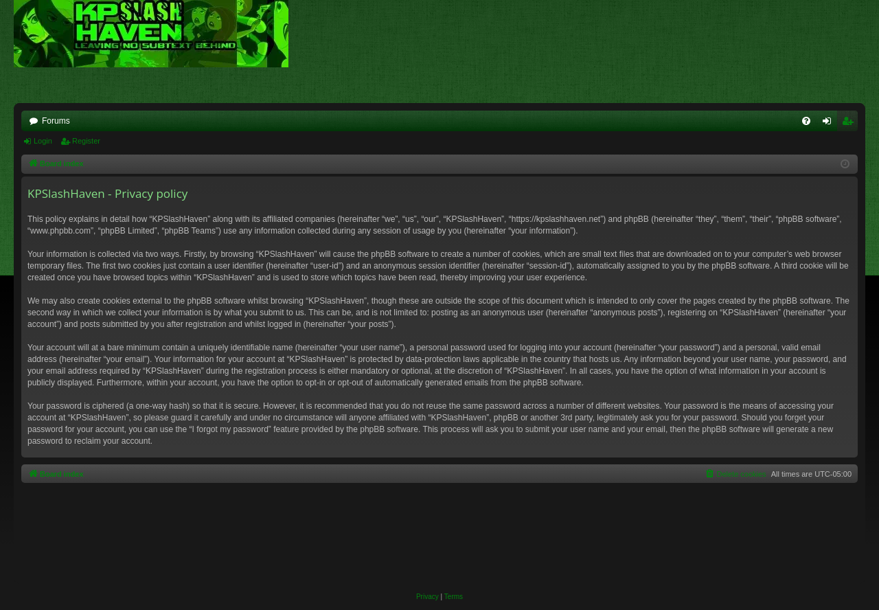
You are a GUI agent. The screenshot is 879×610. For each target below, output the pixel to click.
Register (86, 141)
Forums (56, 121)
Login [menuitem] (830, 123)
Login (43, 141)
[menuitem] (806, 121)
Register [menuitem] (850, 123)
